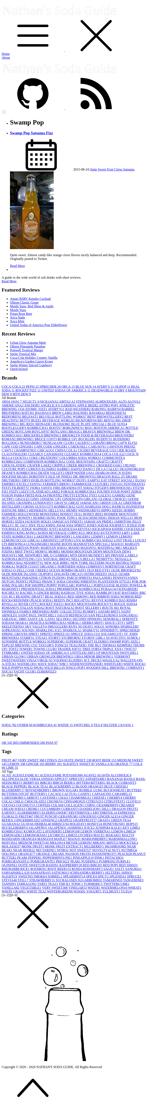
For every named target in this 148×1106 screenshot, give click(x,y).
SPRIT (34, 634)
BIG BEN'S (106, 420)
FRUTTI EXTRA (76, 495)
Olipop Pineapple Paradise (27, 346)
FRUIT (10, 760)
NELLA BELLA (83, 559)
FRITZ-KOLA (36, 495)
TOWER (26, 649)
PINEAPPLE (84, 857)
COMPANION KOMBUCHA (45, 461)
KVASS (127, 725)
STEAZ (41, 638)
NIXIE (135, 563)
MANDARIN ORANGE (19, 839)
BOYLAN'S (41, 431)
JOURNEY (118, 525)
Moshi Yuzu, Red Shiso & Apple (31, 306)
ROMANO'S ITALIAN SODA (23, 608)
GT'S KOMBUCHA (61, 506)
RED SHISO (128, 865)
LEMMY (98, 536)
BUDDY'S (104, 439)
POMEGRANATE (16, 861)
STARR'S (27, 638)
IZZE (20, 521)
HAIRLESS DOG (98, 506)
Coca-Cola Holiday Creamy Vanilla (33, 357)
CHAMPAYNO (25, 450)
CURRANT (70, 809)
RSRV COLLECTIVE (66, 611)
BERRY (54, 764)
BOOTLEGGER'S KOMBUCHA (25, 428)
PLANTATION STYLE (115, 581)
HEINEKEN (39, 510)
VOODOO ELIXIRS (68, 660)
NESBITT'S (105, 559)
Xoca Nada (17, 317)
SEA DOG (64, 619)
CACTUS (70, 794)
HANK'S (119, 506)
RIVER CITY (28, 604)
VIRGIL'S (45, 660)
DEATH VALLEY (51, 473)
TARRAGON (27, 884)
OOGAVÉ (62, 574)
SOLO (99, 626)
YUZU (126, 891)
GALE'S (105, 495)
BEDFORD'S (12, 416)
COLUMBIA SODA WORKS (81, 458)
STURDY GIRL (94, 638)
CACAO (55, 794)
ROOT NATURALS (60, 608)
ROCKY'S (105, 604)
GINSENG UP (51, 499)
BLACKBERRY (62, 786)
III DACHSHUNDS (93, 518)
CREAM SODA (14, 809)
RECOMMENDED (29, 742)
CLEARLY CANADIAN (46, 454)
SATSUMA (61, 872)
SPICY (103, 876)
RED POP (111, 865)
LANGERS (82, 536)
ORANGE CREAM (50, 854)
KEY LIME (131, 827)
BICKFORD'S (86, 420)
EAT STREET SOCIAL (118, 480)
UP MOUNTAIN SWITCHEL (117, 653)
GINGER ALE (109, 816)
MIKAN (99, 842)
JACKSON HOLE (38, 521)
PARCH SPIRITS (80, 578)
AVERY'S (106, 386)
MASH (74, 548)
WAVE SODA (48, 664)
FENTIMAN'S (134, 484)
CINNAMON (75, 801)
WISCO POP (76, 668)
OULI (113, 574)
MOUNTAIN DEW (88, 551)
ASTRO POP (109, 405)
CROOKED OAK (109, 465)
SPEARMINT (74, 876)
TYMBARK (11, 653)
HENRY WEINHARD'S (83, 510)
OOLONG (10, 854)
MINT (113, 842)
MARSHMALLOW (122, 839)
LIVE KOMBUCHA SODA (93, 540)
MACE (99, 835)
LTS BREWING (14, 544)
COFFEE (43, 805)
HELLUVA (57, 510)
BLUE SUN (86, 386)
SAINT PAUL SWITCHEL (37, 615)
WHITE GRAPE (14, 891)
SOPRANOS (12, 630)
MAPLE (61, 839)
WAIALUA (111, 660)
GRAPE (65, 820)
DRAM (131, 476)
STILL (23, 880)
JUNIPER (103, 827)
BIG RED (28, 424)
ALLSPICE (11, 779)
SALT (120, 869)
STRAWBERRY (42, 880)
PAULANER (103, 578)
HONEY (95, 824)
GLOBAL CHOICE (113, 499)
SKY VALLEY (36, 626)
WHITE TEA (37, 891)
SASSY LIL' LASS (41, 619)
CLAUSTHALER (15, 454)
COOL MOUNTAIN (81, 461)
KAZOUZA (68, 529)
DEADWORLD (104, 390)
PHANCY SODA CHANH (61, 581)
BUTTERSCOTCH (16, 794)
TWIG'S (130, 649)
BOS (89, 428)
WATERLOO (27, 664)
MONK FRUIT (33, 846)
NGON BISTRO (117, 563)
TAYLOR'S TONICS (53, 645)
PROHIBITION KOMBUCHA (79, 589)
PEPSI (33, 386)
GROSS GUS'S (34, 506)
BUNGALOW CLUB (59, 443)
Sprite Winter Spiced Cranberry (31, 365)
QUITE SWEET (78, 760)
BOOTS (55, 428)
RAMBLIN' (105, 593)
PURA (106, 589)
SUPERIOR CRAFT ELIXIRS (87, 641)
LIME (12, 767)
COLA (57, 805)
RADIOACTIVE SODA (78, 593)
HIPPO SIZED (112, 510)
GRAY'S (61, 503)
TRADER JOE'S (69, 649)
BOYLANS (59, 431)
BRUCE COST (46, 439)
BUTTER (134, 790)
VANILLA (104, 764)
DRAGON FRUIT (125, 809)
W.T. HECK (93, 660)
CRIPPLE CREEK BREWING (74, 465)
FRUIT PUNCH (46, 816)
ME (119, 548)
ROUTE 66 (111, 608)
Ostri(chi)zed (18, 369)
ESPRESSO (126, 812)
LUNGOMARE (38, 544)
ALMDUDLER (106, 401)
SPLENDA (118, 876)
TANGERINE (133, 880)
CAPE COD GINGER (18, 446)
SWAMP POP (120, 641)
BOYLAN (23, 431)
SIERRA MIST (93, 623)
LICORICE (57, 835)
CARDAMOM (13, 797)
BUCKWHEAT (115, 790)
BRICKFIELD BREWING (43, 435)
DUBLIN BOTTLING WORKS (53, 480)
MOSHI (67, 551)
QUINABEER (127, 589)
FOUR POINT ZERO (126, 491)
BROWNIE (26, 439)
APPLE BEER (88, 405)
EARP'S (94, 480)
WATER (65, 725)
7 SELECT (28, 401)
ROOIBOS (38, 869)
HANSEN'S (135, 506)
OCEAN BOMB (61, 570)
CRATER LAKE (39, 465)
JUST (54, 529)
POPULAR (67, 585)
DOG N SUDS (121, 473)
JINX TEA (37, 525)
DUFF (81, 480)
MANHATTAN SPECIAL (92, 544)
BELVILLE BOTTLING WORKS (63, 416)
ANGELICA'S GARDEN (59, 405)
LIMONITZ (50, 540)
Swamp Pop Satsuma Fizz (31, 133)
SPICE (92, 876)
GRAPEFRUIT (85, 820)
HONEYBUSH (114, 824)
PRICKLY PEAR (68, 861)
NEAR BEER (24, 850)
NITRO (63, 850)
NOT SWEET (80, 850)
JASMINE (75, 827)
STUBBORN (71, 638)
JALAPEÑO (38, 827)
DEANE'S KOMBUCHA (20, 473)
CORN (90, 805)
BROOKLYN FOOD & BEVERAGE (88, 435)
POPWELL (85, 585)
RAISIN (52, 865)
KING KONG (27, 533)
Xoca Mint (17, 321)
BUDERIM (121, 439)
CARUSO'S (97, 446)
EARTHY (9, 812)
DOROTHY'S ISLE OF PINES (51, 476)
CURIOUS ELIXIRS (41, 469)
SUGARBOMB (90, 880)
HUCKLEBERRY (15, 827)
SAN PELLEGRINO (103, 615)
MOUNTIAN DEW (117, 551)
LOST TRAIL (124, 540)
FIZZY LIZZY (20, 491)
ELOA (140, 480)
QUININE (10, 865)
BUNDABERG (31, 443)
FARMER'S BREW (57, 484)
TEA (98, 725)
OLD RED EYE (99, 570)
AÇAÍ (7, 775)
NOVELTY (102, 850)
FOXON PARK (13, 495)
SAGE (109, 869)
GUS (80, 506)
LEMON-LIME (123, 831)
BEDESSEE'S (116, 413)
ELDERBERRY (29, 812)
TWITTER (111, 884)
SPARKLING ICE (49, 630)
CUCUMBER (50, 809)
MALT (128, 835)
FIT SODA (86, 488)
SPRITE (46, 634)
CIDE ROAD (126, 450)
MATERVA (106, 548)
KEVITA (85, 529)
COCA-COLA (14, 386)
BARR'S (114, 409)
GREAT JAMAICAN (84, 503)
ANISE (47, 779)
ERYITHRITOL (80, 812)
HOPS (132, 824)
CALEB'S (83, 443)
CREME (33, 809)
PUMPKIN (107, 861)
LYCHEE (85, 835)
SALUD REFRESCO (72, 615)
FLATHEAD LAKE (46, 491)
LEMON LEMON (119, 536)
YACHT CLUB (25, 671)
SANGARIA (128, 615)
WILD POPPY (13, 668)
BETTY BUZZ (31, 420)
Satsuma (128, 169)
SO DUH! (86, 626)
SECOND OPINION (88, 619)
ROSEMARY (93, 869)
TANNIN (9, 884)
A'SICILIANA (48, 401)
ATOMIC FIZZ (36, 409)
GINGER (35, 764)
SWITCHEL (84, 725)
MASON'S (89, 548)
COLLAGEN (74, 805)
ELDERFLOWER (55, 812)
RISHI (131, 600)
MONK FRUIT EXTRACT (64, 846)
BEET (17, 782)
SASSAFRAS (41, 872)
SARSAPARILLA (16, 872)
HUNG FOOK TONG (62, 518)
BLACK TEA (38, 786)
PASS (52, 742)
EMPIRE (9, 484)
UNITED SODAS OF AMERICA (66, 390)
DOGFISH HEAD (15, 476)
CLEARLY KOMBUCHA (83, 454)
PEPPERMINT (53, 857)
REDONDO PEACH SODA (33, 600)
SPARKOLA (72, 630)
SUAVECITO (116, 638)
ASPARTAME (96, 779)
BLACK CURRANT (121, 782)
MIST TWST (25, 551)
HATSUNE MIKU (15, 510)
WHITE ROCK (134, 664)
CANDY (85, 794)
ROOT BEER (104, 760)
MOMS (55, 551)
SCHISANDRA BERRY (87, 872)
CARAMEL (122, 794)
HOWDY (25, 518)
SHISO (127, 872)
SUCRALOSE (67, 880)
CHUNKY (55, 801)
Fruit (110, 169)
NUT (116, 850)
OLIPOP (123, 386)
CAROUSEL (78, 446)
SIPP (130, 623)
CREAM (126, 805)
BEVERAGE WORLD (59, 420)
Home (6, 54)
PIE (69, 857)
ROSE (77, 869)
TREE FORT (92, 649)
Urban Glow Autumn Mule (28, 342)
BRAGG (76, 431)
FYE (93, 495)
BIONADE (44, 424)
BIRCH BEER (64, 782)
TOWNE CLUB (45, 649)
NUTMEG (129, 850)
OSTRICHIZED (96, 574)
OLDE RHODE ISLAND (20, 574)
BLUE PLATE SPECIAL (89, 424)
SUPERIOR (56, 641)
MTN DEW (21, 394)
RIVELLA (10, 604)
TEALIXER (78, 645)
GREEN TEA (121, 820)
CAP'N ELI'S (127, 443)
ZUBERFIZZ (46, 671)
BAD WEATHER (78, 409)
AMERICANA (13, 405)
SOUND (29, 630)
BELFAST (30, 416)
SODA (9, 725)
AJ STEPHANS (83, 401)
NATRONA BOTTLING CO (22, 559)
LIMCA (34, 540)
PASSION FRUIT (78, 854)
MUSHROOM (116, 846)
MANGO (45, 839)
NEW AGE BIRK (57, 563)
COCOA (9, 805)
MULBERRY (94, 846)
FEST (7, 488)
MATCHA (10, 842)
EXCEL (23, 484)
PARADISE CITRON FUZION (44, 578)
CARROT (32, 797)
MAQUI (118, 544)
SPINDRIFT (109, 630)
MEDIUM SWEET (34, 842)
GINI (35, 499)
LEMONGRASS (35, 835)
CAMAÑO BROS (104, 443)
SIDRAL (74, 623)
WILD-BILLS (55, 668)
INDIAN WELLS (121, 518)
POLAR (18, 585)
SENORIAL (112, 619)
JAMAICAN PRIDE (99, 521)
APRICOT (76, 779)
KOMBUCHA (45, 725)
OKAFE (80, 570)
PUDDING (90, 861)
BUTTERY (39, 794)
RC (12, 596)
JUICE (90, 827)
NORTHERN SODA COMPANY (81, 566)
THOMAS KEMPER (117, 645)
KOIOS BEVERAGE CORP (58, 533)
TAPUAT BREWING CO (20, 645)
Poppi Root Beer (21, 313)
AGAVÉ (104, 775)
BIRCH (46, 782)
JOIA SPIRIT (76, 525)
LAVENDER (53, 831)
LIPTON (66, 540)
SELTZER (112, 725)
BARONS (99, 409)
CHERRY (115, 797)
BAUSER (81, 413)
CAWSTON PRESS (121, 446)
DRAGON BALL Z (111, 476)
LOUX (140, 540)
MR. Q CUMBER (56, 555)
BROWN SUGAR (65, 790)
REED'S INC (64, 600)
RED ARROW (78, 596)
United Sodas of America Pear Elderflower (38, 325)
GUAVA (28, 824)
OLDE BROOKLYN (126, 570)
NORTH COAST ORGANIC (36, 566)
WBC (64, 664)
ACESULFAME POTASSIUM (61, 775)
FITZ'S (138, 488)
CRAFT (103, 461)
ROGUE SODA (125, 604)
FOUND (104, 491)
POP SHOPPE (35, 585)
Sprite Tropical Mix (23, 354)
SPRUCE (134, 876)
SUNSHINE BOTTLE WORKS (24, 641)
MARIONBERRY (95, 839)
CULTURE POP (14, 469)
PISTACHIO (114, 857)
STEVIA (10, 880)
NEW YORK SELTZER (87, 563)
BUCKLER (87, 439)
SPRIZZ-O (62, 634)
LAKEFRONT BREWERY (53, 536)
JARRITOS (123, 521)
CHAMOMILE (80, 797)
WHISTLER (113, 664)
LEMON (16, 764)
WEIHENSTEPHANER (86, 664)
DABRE (64, 469)
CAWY (8, 450)
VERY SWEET (31, 760)
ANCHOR (32, 405)
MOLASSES (12, 846)
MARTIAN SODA (54, 548)
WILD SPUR (34, 668)
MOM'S (42, 551)
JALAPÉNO (57, 827)
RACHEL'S (11, 593)
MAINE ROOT (61, 544)
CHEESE (99, 797)
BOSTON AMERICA (110, 428)
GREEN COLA (111, 503)
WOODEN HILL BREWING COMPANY (115, 668)
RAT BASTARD (126, 593)
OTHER (25, 725)
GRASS (104, 820)
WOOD (79, 891)
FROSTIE (55, 495)
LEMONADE (12, 835)
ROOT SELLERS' (88, 608)
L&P (126, 533)
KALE (117, 827)
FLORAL (10, 816)
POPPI (52, 585)
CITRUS (54, 760)
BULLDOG (11, 443)
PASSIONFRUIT (104, 854)
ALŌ (122, 401)
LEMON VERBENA (95, 831)
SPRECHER (50, 386)
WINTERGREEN (60, 891)
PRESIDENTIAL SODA (39, 589)
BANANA (115, 779)
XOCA (8, 671)
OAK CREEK (38, 570)
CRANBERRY (107, 805)
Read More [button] (9, 281)
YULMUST (111, 891)
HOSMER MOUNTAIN (121, 514)
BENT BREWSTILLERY (105, 416)
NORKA (9, 566)
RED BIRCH (93, 865)
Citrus (118, 169)
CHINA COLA (66, 450)
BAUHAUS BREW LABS (54, 413)
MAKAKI (114, 835)
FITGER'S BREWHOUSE (114, 488)
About (6, 57)
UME (125, 884)
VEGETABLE (31, 887)
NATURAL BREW (57, 559)
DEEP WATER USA (80, 473)
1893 (6, 401)
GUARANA (11, 824)
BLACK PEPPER (15, 786)
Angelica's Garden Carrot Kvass (31, 361)
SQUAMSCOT (112, 634)
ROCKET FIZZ (28, 390)
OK (7, 742)
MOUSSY (10, 555)
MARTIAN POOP (27, 548)
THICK (64, 884)
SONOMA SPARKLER (122, 626)
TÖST (13, 649)
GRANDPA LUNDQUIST (35, 503)
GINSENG (49, 820)
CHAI (63, 797)
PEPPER (35, 857)
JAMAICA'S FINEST (68, 521)
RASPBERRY (71, 865)
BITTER (83, 782)
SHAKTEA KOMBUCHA (48, 623)
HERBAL (43, 824)
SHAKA (22, 623)
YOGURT (94, 891)
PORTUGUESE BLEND (111, 585)
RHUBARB (11, 869)
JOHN (50, 525)
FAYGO (117, 484)
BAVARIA (97, 413)
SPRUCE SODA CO (86, 634)
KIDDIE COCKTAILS (128, 529)
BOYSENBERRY (38, 790)
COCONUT (26, 805)
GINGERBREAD (27, 820)
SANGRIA (133, 869)
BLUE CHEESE (116, 786)
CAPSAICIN (102, 794)
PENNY (22, 581)
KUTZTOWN (111, 533)
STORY (54, 638)
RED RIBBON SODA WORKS (112, 596)
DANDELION (91, 809)
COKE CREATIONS (44, 458)
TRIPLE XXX (113, 649)
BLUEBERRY (13, 790)
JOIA (61, 525)
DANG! (89, 469)
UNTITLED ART (83, 653)
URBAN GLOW (14, 656)
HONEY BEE (93, 514)
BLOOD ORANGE (90, 786)
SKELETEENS (13, 626)
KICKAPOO (102, 529)
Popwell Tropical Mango (26, 350)
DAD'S (77, 469)
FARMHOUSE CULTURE (91, 484)
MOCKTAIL (128, 842)
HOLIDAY (78, 824)
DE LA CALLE (107, 469)
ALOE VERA (30, 779)
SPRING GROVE (15, 634)
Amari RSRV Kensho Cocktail (30, 299)
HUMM (39, 518)
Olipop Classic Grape (24, 302)
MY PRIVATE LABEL (121, 555)
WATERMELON (114, 887)
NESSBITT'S (34, 563)
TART (42, 884)
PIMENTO (89, 581)
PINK (100, 857)
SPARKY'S (91, 630)
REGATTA (83, 600)
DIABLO (102, 473)
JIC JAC (22, 525)
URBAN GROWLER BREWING (51, 656)
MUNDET (96, 555)
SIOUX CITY (115, 623)
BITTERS (99, 782)
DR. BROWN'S (85, 476)
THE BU (95, 645)
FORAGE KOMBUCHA (79, 491)
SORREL (55, 876)
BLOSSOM (62, 424)
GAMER (119, 495)
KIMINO (9, 533)
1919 (15, 401)
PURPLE (123, 861)
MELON (58, 842)
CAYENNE (49, 797)
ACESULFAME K (26, 775)
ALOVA (133, 401)
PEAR (22, 857)
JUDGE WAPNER (35, 529)
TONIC (77, 884)
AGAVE (90, 775)
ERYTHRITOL (105, 812)
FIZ (5, 491)
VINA (31, 660)
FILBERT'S (21, 488)
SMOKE (41, 876)
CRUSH (129, 465)
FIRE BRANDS (65, 488)
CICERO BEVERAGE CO (97, 450)
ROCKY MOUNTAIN (81, 604)
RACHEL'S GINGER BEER (40, 593)
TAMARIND (113, 880)
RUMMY (90, 611)
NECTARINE (46, 850)
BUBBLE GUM (91, 790)
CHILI (19, 801)
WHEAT (134, 887)
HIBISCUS (61, 824)
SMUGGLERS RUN (63, 626)
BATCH (28, 413)
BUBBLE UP (67, 439)
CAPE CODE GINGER (51, 446)
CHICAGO (46, 450)
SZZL (135, 641)
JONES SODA (98, 525)
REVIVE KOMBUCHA (108, 600)
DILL (107, 809)
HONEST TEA (71, 514)
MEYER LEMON (79, 842)
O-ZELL (20, 570)
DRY (123, 390)
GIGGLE (22, 499)
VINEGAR (78, 887)
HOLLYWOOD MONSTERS (39, 514)
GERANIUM (68, 816)
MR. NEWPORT (30, 555)
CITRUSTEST (115, 801)
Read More (17, 266)
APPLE (61, 779)
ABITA (65, 401)
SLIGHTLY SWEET (79, 764)
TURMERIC (93, 884)
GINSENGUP (72, 499)
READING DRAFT (30, 596)
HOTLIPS (10, 518)
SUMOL (133, 638)
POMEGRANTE (43, 861)
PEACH (125, 854)
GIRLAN (90, 499)
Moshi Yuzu (18, 310)
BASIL (130, 779)
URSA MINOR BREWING (94, 656)
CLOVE (133, 801)
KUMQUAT (33, 831)
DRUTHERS (12, 480)
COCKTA (21, 458)
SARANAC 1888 (14, 619)
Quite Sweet (98, 169)
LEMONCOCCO (14, 540)
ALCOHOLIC (121, 775)
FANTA (36, 484)
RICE (25, 869)
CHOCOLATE (36, 801)
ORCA (68, 386)
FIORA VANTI (41, 488)
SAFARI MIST (109, 611)
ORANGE (123, 764)
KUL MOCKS (90, 533)
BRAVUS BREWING (99, 431)
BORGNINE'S (73, 428)
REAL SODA (56, 596)
